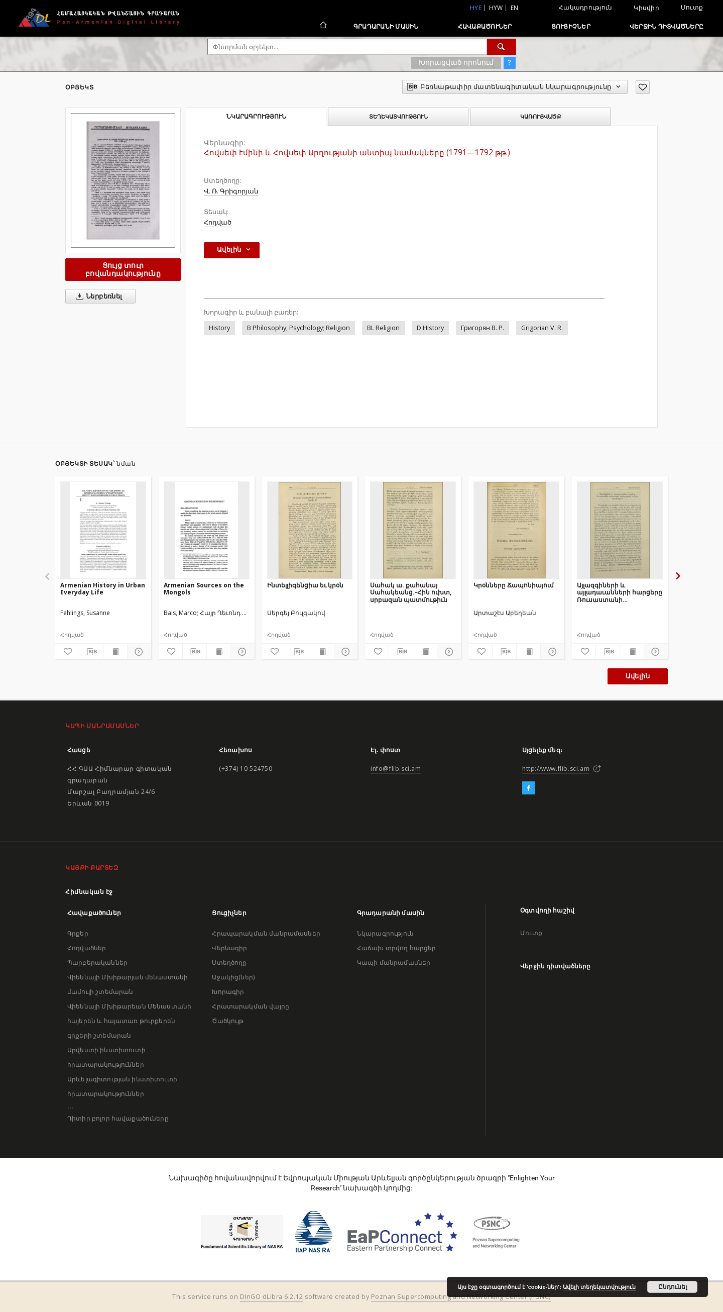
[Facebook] (528, 788)
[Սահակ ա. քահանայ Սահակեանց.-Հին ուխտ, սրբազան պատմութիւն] (413, 530)
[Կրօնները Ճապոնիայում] (516, 530)
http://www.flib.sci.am (555, 768)
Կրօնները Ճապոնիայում (513, 585)
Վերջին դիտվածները (666, 26)
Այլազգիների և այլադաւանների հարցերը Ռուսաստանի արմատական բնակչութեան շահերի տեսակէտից (619, 592)
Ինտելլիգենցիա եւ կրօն (305, 585)
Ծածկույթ (228, 1021)
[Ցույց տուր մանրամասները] (138, 651)
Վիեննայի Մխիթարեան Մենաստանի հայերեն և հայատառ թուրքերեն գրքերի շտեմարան (129, 1021)
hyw (496, 8)
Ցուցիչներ (570, 26)
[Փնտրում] (501, 47)
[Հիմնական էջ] (322, 26)
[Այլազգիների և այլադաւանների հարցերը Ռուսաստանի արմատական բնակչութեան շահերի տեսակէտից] (619, 530)
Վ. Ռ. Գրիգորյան (231, 191)
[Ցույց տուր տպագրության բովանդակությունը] (115, 651)
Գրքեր (77, 933)
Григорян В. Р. (482, 328)
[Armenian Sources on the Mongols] (206, 530)
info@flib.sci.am (396, 768)
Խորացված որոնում (456, 62)
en (515, 8)
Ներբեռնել (97, 296)
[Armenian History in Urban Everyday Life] (103, 530)
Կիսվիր (646, 8)
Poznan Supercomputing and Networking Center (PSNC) (461, 1296)
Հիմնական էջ (89, 891)
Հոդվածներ (86, 948)
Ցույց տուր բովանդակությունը (123, 269)
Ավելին (638, 676)
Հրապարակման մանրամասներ (266, 933)
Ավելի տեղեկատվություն (599, 1287)
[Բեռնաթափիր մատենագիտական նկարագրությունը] (91, 651)
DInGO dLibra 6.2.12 (271, 1296)
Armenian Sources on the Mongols (204, 588)
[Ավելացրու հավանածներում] (643, 87)
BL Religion (383, 328)
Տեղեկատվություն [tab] (398, 116)
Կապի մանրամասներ (393, 962)
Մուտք (692, 7)
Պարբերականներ (97, 962)
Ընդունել (672, 1286)
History (219, 328)
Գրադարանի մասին (386, 26)
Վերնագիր (229, 948)
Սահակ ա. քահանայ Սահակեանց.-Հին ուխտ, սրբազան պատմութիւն (410, 592)
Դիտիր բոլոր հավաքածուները (118, 1118)
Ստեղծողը (229, 962)
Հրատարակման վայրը (250, 1006)
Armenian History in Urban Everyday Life (102, 588)
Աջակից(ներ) (233, 977)
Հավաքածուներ (485, 26)
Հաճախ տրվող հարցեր (396, 948)
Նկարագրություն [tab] (256, 116)
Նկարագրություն (385, 933)
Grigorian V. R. (542, 328)
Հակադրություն (585, 7)
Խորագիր (228, 991)
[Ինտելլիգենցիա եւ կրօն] (310, 530)
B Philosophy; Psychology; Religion (298, 328)
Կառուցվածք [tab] (540, 116)
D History (430, 328)
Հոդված (217, 222)
